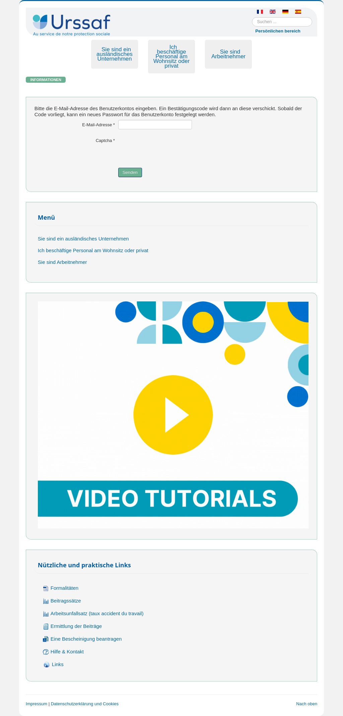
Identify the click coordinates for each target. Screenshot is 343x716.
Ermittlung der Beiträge (72, 626)
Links (53, 664)
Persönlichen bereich (277, 30)
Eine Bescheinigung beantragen (82, 639)
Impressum (36, 703)
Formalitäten (60, 588)
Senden (130, 172)
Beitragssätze (62, 601)
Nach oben (306, 703)
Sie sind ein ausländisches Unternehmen (114, 54)
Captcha (105, 140)
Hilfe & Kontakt (63, 652)
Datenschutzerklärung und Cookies (85, 703)
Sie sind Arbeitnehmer (228, 54)
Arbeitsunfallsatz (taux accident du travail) (93, 614)
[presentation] (169, 149)
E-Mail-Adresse (98, 124)
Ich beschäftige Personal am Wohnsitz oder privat (171, 56)
